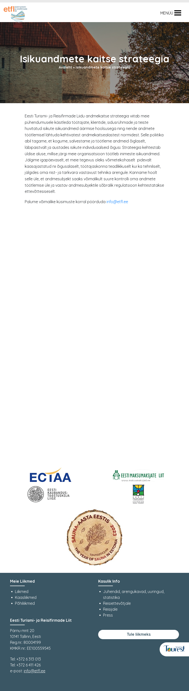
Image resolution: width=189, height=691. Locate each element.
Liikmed (21, 591)
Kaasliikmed (25, 597)
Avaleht (65, 67)
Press (108, 615)
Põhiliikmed (25, 603)
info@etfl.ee (117, 201)
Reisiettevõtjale (117, 603)
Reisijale (110, 609)
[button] (166, 13)
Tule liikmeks (139, 634)
